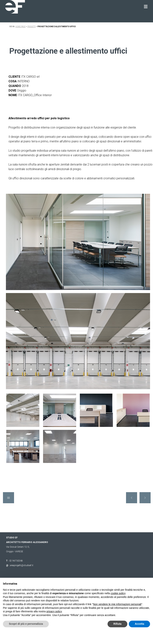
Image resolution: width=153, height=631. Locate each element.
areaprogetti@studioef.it (21, 565)
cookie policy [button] (118, 593)
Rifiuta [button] (117, 623)
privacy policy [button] (54, 611)
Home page (20, 27)
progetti (31, 27)
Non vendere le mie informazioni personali (117, 604)
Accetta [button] (139, 623)
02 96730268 (16, 560)
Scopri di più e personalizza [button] (26, 623)
